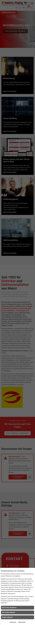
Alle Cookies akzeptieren (9, 607)
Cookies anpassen (7, 617)
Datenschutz (21, 622)
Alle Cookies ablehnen (8, 612)
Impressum (13, 622)
